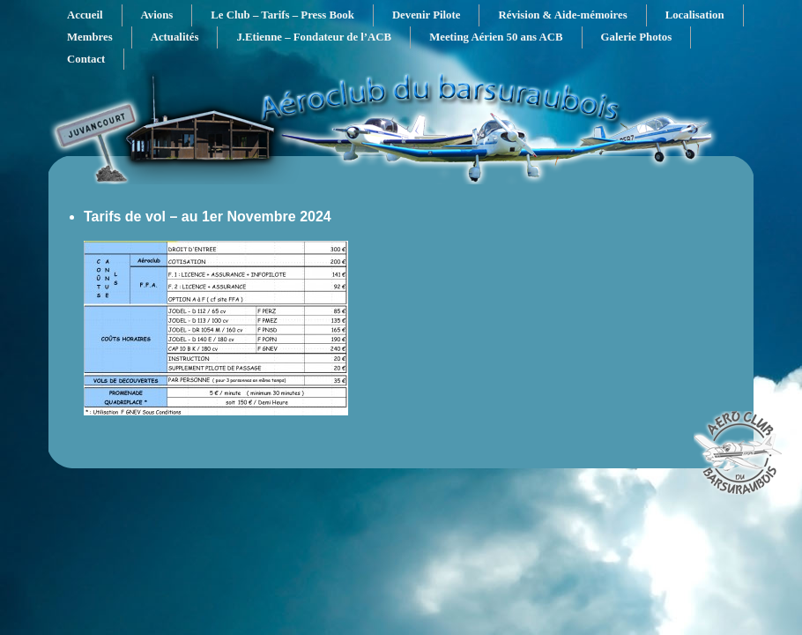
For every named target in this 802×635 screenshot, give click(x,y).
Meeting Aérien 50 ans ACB (495, 37)
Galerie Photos (636, 37)
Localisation (694, 15)
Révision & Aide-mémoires (562, 15)
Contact (86, 59)
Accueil (85, 15)
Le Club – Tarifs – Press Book (282, 15)
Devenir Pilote (426, 15)
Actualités (175, 37)
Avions (157, 15)
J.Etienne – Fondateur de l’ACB (313, 37)
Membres (90, 37)
